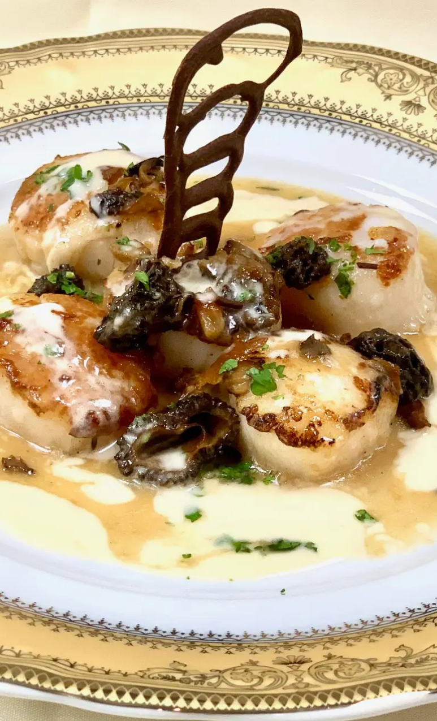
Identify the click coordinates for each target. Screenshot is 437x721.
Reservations (85, 210)
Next (144, 428)
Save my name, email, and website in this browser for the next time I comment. (291, 443)
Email (200, 338)
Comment (208, 146)
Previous (25, 428)
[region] (84, 431)
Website (203, 387)
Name (200, 288)
